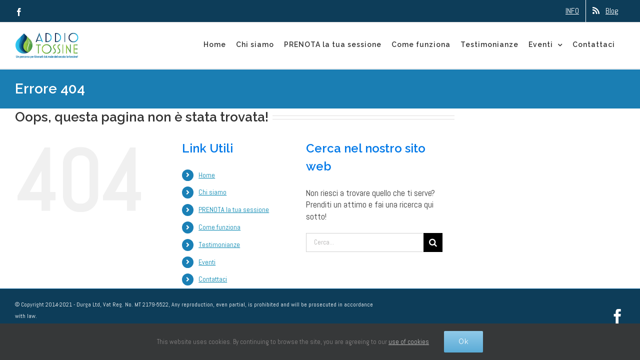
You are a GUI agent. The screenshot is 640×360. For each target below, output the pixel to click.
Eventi (207, 262)
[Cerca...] (365, 242)
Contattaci (212, 279)
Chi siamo (212, 192)
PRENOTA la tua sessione (233, 209)
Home (206, 175)
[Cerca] (433, 242)
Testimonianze (219, 244)
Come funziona (219, 227)
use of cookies (408, 342)
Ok (463, 342)
